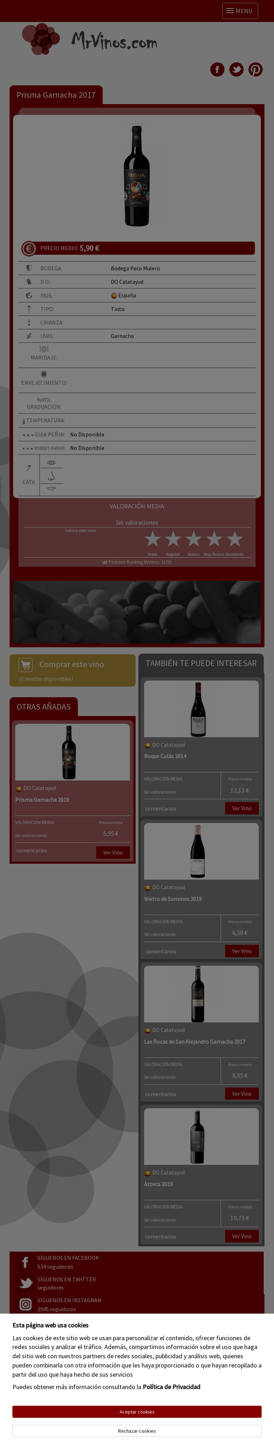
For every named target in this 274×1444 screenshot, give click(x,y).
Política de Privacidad (171, 1387)
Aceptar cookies (137, 1412)
